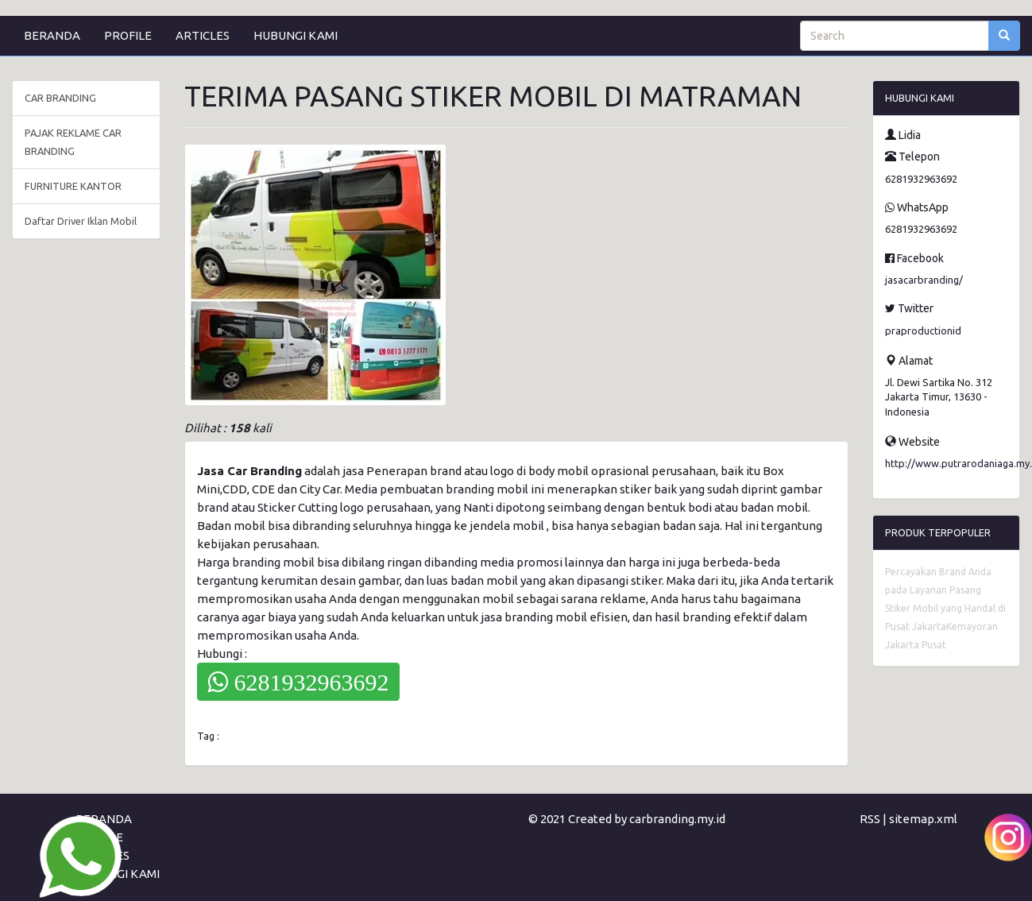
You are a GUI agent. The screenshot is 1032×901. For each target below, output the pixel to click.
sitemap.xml (923, 819)
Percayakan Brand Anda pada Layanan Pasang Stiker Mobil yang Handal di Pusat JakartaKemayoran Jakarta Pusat (945, 608)
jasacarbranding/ (924, 279)
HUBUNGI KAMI (295, 35)
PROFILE (128, 35)
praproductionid (923, 330)
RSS (870, 819)
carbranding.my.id (677, 819)
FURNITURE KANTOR (73, 185)
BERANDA (52, 35)
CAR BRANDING (60, 97)
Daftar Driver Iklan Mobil (81, 220)
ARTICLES (203, 35)
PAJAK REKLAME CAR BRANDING (73, 142)
